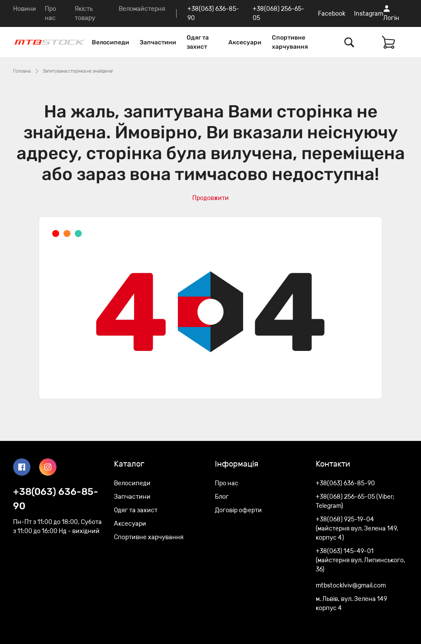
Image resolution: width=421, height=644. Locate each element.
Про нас (226, 483)
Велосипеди (110, 42)
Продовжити (210, 198)
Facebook (331, 13)
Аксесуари (244, 42)
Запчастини (158, 42)
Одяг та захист (198, 42)
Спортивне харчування (290, 42)
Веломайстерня (142, 9)
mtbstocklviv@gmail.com (351, 585)
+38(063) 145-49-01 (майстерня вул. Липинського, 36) (360, 560)
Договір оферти (238, 510)
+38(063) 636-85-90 (55, 499)
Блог (222, 497)
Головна (21, 71)
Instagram (368, 13)
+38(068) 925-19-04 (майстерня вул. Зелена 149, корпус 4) (357, 528)
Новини (24, 9)
